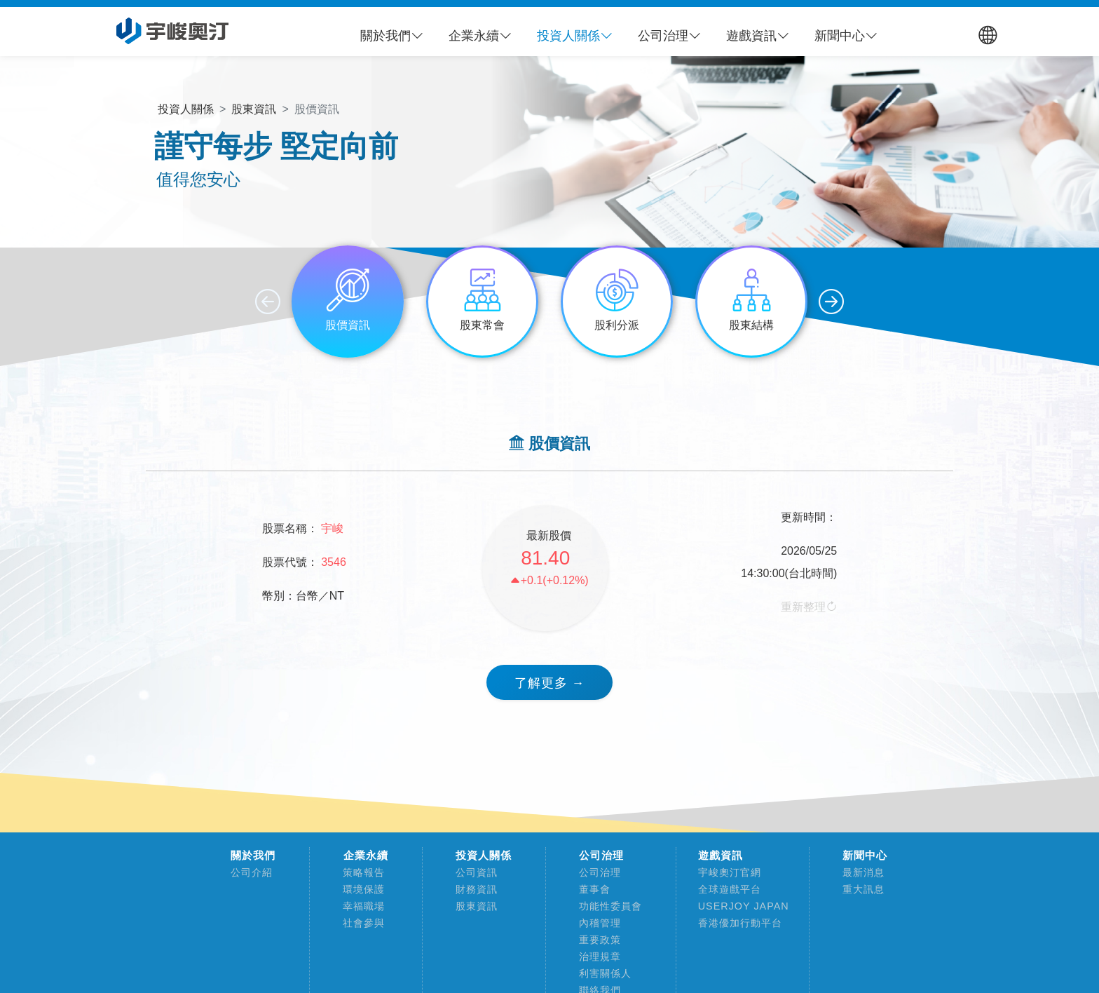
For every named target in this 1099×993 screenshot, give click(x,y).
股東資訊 (471, 906)
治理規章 (594, 956)
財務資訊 (471, 889)
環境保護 (358, 889)
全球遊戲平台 (724, 889)
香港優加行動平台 (735, 922)
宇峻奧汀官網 (724, 872)
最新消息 (858, 872)
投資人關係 (484, 855)
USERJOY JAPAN (738, 906)
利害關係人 (600, 973)
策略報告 (358, 872)
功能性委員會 (605, 906)
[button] (392, 36)
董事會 (589, 889)
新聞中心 (864, 855)
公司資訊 (471, 872)
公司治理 (601, 855)
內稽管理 (594, 922)
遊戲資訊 (720, 855)
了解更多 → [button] (549, 683)
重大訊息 (858, 889)
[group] (348, 301)
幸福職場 (358, 906)
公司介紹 (246, 872)
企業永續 (365, 855)
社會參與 (358, 922)
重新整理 (809, 607)
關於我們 (253, 855)
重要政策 (594, 939)
